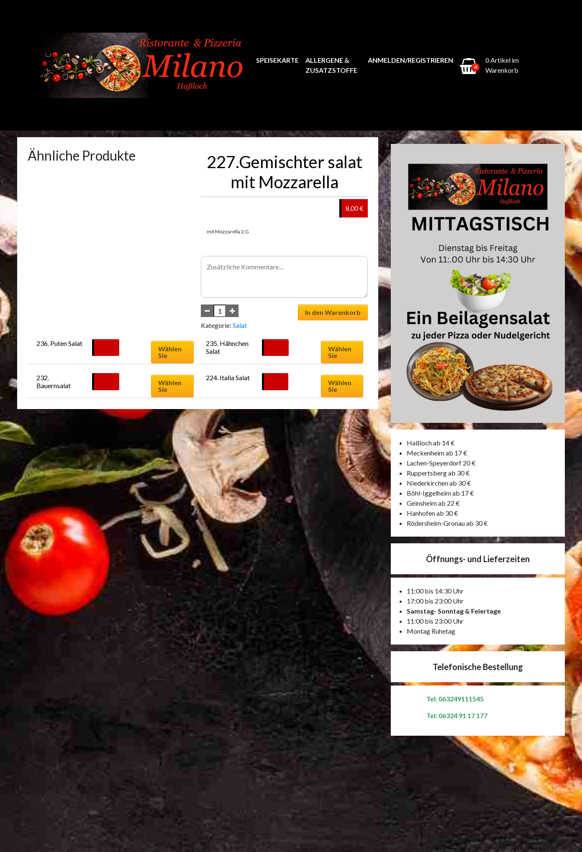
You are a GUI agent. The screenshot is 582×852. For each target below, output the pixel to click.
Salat (240, 325)
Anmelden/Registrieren (410, 60)
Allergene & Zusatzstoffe (331, 65)
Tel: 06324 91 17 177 (456, 715)
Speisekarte (277, 60)
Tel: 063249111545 (455, 699)
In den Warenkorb (333, 312)
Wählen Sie (170, 352)
